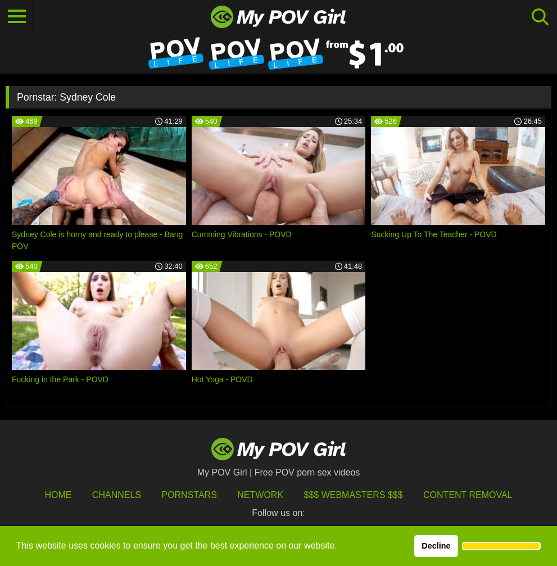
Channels (116, 495)
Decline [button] (436, 545)
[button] (501, 546)
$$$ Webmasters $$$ (353, 495)
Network (260, 495)
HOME (57, 495)
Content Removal (468, 495)
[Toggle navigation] (17, 17)
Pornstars (188, 495)
